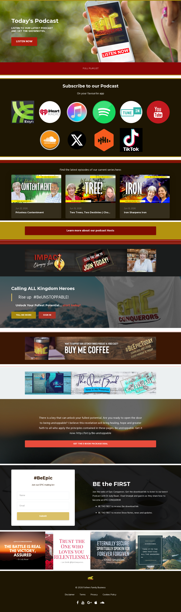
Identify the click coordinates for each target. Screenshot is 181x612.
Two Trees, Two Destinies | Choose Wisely (96, 212)
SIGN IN (47, 315)
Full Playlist (90, 68)
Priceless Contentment (30, 212)
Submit (43, 516)
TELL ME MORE (23, 315)
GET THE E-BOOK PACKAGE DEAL (90, 444)
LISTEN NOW (24, 41)
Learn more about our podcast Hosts (90, 230)
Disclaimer (70, 595)
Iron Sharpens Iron (135, 212)
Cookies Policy (109, 595)
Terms (83, 595)
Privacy (94, 595)
